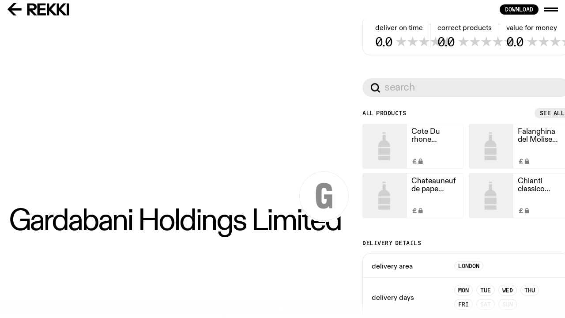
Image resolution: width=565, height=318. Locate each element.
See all (256, 252)
